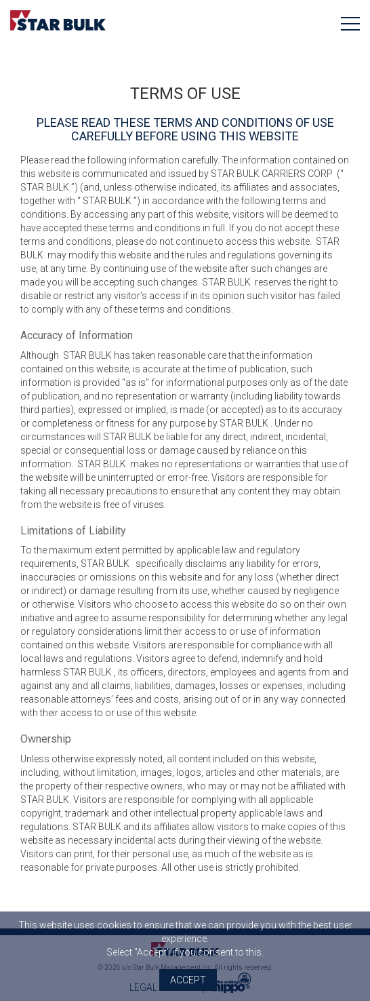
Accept (188, 980)
